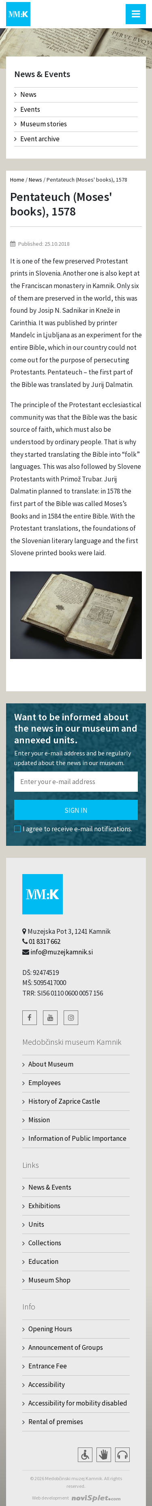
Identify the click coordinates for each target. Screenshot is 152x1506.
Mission (39, 1119)
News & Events (49, 1187)
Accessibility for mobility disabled (77, 1403)
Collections (44, 1242)
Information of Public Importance (77, 1138)
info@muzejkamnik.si (61, 952)
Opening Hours (50, 1328)
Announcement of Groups (65, 1347)
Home (17, 179)
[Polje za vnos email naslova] (76, 782)
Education (43, 1261)
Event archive (37, 138)
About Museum (50, 1064)
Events (27, 109)
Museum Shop (49, 1280)
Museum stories (40, 123)
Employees (44, 1082)
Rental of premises (55, 1421)
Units (36, 1224)
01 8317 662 (44, 941)
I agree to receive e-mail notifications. (73, 828)
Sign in (76, 810)
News (25, 94)
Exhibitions (44, 1205)
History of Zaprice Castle (64, 1101)
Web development (50, 1498)
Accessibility (46, 1384)
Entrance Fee (47, 1366)
